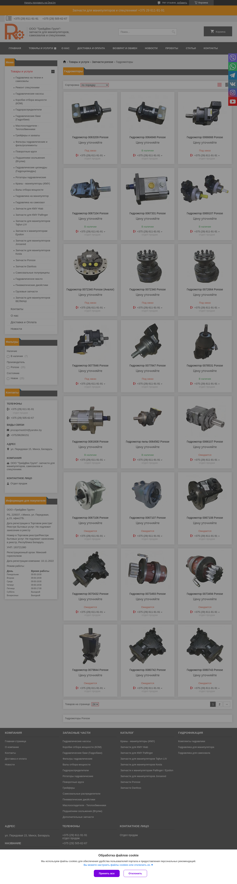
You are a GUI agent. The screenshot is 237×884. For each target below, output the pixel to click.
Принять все (107, 873)
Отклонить (135, 873)
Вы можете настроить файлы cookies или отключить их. (117, 864)
